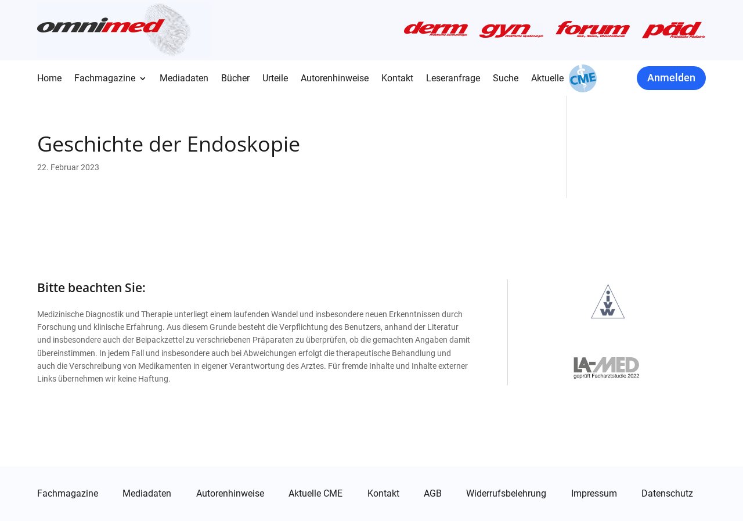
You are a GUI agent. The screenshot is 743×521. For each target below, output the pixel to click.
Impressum (594, 494)
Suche (505, 79)
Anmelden (671, 77)
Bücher (235, 79)
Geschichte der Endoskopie (168, 144)
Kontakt (397, 79)
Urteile (275, 79)
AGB (433, 494)
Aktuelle (547, 79)
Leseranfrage (453, 79)
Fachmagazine (104, 79)
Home (49, 79)
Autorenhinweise (335, 79)
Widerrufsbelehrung (506, 494)
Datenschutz (667, 494)
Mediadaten (184, 79)
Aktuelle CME (315, 494)
